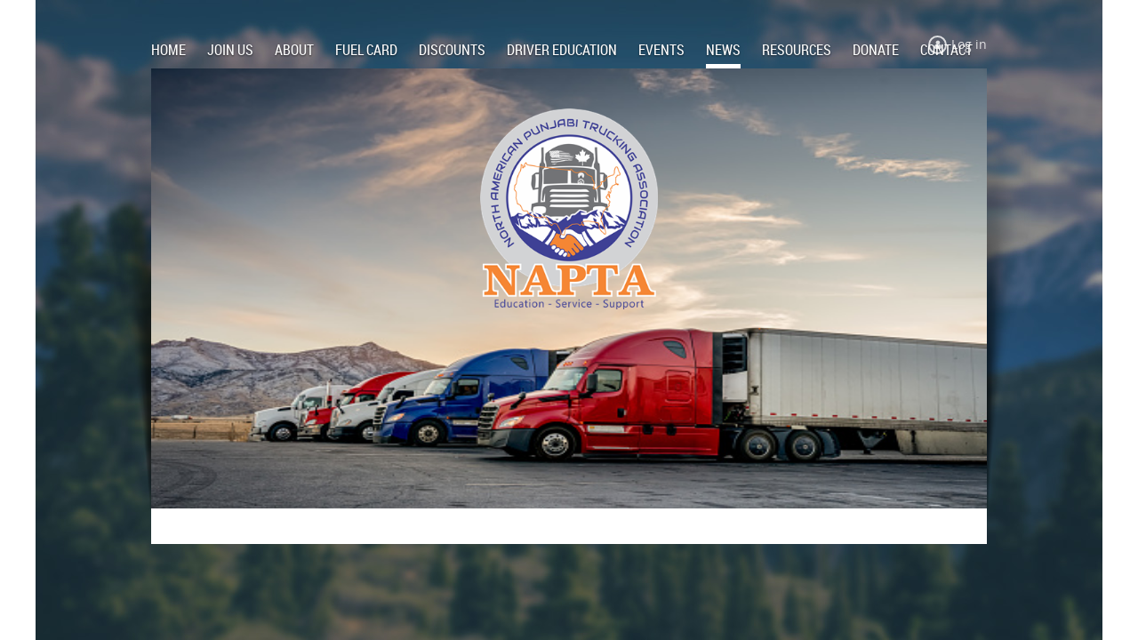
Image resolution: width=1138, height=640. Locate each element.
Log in (969, 44)
